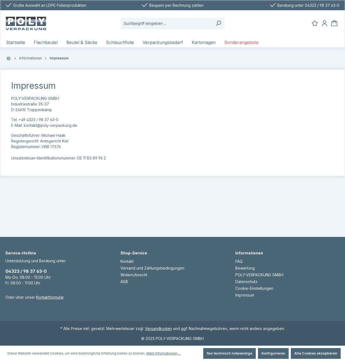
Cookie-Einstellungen (254, 288)
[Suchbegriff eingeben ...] (166, 23)
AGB (124, 281)
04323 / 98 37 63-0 (26, 271)
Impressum (244, 295)
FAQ (239, 261)
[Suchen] (218, 23)
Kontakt (127, 261)
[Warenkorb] (334, 23)
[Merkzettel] (315, 23)
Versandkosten (158, 328)
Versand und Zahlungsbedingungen (152, 268)
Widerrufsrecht (133, 275)
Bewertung (245, 268)
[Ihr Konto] (324, 23)
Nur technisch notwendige (229, 353)
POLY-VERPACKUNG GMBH (259, 275)
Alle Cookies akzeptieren (315, 353)
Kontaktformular (50, 297)
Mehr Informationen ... (163, 353)
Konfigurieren (273, 353)
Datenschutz (246, 281)
